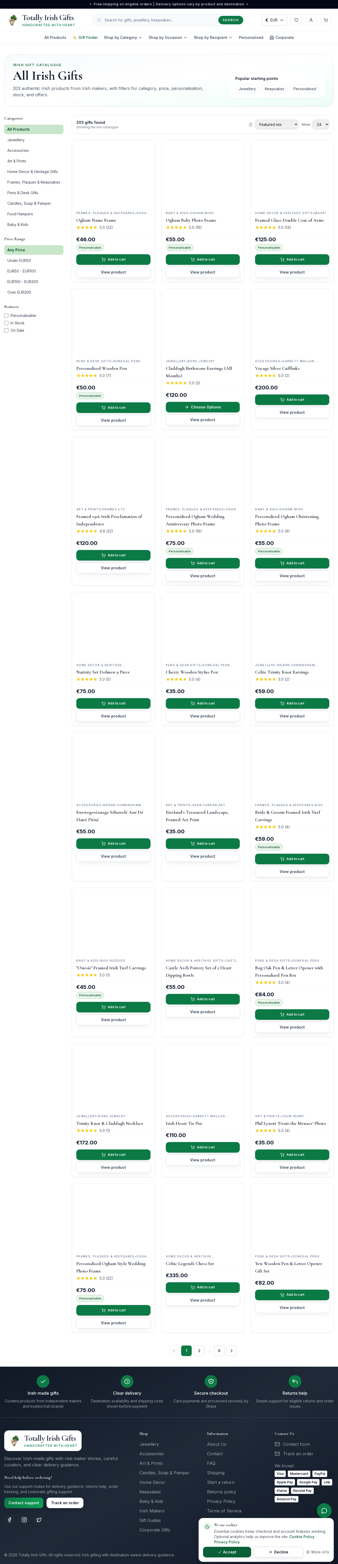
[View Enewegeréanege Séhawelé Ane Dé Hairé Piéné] (113, 766)
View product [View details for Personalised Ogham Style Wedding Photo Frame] (113, 1323)
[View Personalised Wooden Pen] (113, 322)
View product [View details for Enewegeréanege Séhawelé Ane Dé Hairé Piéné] (113, 856)
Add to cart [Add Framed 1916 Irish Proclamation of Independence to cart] (113, 555)
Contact (215, 1453)
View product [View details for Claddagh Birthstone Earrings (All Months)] (202, 419)
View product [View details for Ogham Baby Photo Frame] (202, 272)
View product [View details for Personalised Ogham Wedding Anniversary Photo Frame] (202, 576)
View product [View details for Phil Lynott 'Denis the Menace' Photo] (292, 1167)
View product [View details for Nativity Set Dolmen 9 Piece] (113, 716)
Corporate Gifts (154, 1530)
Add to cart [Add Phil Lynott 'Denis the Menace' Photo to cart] (292, 1154)
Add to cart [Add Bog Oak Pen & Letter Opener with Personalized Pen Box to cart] (292, 1014)
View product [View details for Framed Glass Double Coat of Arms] (292, 272)
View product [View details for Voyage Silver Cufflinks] (292, 412)
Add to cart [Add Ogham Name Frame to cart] (113, 259)
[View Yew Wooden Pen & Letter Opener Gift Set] (292, 1217)
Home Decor (152, 1482)
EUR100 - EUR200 (22, 281)
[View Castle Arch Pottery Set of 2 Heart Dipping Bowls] (203, 921)
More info (317, 1552)
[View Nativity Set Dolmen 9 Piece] (113, 625)
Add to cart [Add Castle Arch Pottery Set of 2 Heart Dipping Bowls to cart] (202, 999)
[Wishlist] (296, 20)
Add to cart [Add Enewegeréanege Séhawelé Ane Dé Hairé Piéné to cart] (113, 843)
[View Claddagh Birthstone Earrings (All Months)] (203, 322)
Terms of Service (224, 1510)
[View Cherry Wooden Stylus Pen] (203, 625)
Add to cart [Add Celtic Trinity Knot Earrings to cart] (292, 703)
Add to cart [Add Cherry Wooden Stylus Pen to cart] (202, 703)
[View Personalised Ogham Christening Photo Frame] (292, 470)
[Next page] (232, 1351)
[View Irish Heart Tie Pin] (203, 1077)
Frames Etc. (114, 509)
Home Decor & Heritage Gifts (32, 171)
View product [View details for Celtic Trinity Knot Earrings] (292, 716)
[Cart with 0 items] (326, 20)
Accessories (18, 150)
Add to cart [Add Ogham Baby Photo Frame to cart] (202, 259)
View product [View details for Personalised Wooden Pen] (113, 420)
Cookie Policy (301, 1536)
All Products (55, 37)
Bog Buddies (113, 960)
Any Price (16, 250)
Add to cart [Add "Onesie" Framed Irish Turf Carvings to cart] (113, 1007)
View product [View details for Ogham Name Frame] (113, 272)
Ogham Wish (202, 213)
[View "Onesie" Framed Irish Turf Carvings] (113, 921)
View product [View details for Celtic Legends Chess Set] (202, 1300)
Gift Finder (85, 37)
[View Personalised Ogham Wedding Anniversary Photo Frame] (203, 470)
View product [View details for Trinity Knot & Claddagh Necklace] (113, 1167)
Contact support (23, 1503)
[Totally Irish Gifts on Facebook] (9, 1520)
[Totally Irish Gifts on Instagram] (24, 1520)
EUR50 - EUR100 (21, 271)
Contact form (296, 1444)
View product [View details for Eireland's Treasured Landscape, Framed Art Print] (202, 856)
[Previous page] (174, 1351)
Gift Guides (150, 1520)
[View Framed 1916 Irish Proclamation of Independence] (113, 470)
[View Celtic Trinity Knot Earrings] (292, 625)
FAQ (211, 1463)
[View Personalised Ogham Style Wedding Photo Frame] (113, 1217)
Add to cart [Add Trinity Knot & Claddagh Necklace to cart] (113, 1154)
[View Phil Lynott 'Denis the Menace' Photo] (292, 1077)
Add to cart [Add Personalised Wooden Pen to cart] (113, 407)
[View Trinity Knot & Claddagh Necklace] (113, 1077)
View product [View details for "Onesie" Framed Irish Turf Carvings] (113, 1019)
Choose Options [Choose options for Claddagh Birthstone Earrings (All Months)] (203, 407)
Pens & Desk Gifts (22, 192)
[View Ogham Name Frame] (113, 173)
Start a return (220, 1482)
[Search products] (169, 20)
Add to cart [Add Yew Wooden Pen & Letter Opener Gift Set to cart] (292, 1295)
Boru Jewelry (201, 361)
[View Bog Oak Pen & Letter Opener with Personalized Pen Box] (292, 921)
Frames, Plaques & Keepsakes (33, 182)
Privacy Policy (221, 1501)
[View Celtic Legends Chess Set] (203, 1217)
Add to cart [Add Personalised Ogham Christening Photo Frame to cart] (292, 563)
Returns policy (221, 1491)
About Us (216, 1444)
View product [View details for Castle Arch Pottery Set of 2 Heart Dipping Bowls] (202, 1012)
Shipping (215, 1472)
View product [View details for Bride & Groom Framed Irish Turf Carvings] (292, 871)
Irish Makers (152, 1510)
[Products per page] (320, 124)
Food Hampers (20, 214)
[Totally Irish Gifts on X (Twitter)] (39, 1520)
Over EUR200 (19, 292)
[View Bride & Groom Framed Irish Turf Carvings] (292, 766)
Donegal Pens (127, 361)
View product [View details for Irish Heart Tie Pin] (202, 1160)
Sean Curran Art (209, 805)
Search (231, 20)
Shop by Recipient (213, 37)
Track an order (65, 1503)
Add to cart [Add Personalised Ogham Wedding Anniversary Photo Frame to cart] (202, 563)
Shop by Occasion (168, 37)
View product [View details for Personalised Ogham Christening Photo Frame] (292, 576)
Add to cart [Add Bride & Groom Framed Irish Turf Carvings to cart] (292, 859)
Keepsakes (274, 89)
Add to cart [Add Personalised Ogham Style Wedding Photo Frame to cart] (113, 1310)
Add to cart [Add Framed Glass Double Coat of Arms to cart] (292, 259)
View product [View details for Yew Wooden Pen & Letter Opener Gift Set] (292, 1307)
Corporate (282, 37)
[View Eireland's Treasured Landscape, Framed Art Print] (203, 766)
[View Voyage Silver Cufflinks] (292, 322)
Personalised (251, 37)
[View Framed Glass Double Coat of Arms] (292, 173)
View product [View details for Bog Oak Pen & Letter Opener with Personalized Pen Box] (292, 1027)
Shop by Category (123, 37)
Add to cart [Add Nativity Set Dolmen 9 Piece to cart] (113, 703)
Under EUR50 (19, 260)
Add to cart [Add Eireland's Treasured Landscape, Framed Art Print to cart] (202, 843)
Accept (216, 1552)
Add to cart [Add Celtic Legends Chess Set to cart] (202, 1287)
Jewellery (247, 89)
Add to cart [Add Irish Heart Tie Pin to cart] (202, 1147)
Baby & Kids (17, 224)
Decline (247, 1552)
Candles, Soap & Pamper (29, 203)
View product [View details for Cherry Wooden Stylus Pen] (202, 716)
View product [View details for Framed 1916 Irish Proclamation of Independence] (113, 568)
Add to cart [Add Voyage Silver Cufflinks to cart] (292, 399)
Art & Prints (16, 161)
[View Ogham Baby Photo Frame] (203, 173)
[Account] (311, 20)
